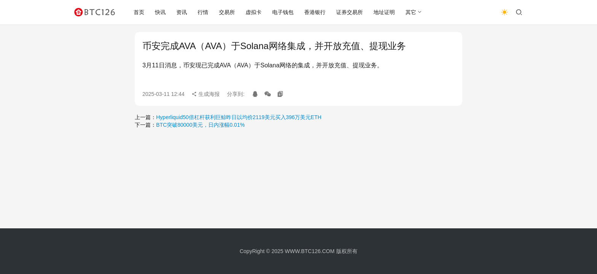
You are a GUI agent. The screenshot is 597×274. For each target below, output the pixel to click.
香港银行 (315, 12)
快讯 (160, 12)
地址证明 (384, 12)
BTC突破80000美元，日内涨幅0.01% (200, 125)
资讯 (181, 12)
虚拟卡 (254, 12)
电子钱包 (283, 12)
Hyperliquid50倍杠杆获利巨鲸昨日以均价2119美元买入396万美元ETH (238, 117)
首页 (139, 12)
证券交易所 (349, 12)
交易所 (227, 12)
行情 (203, 12)
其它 (410, 12)
